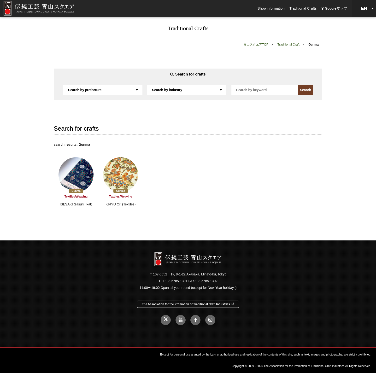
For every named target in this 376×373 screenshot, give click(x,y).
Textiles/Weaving (76, 196)
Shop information (271, 8)
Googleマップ (334, 8)
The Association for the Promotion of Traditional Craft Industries (188, 304)
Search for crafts (188, 74)
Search (305, 90)
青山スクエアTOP (256, 44)
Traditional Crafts (303, 8)
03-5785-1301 (176, 281)
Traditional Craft (288, 44)
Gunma (75, 190)
